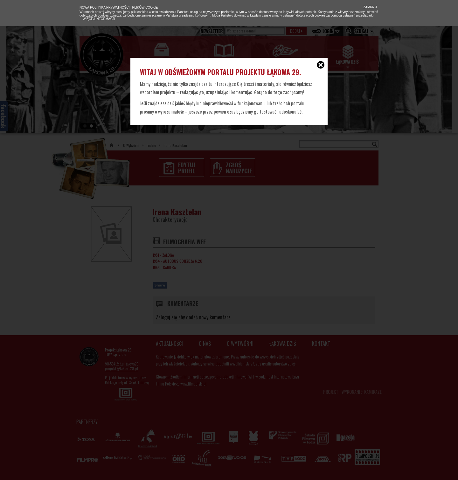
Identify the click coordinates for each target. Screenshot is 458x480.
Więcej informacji (99, 19)
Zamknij (369, 7)
